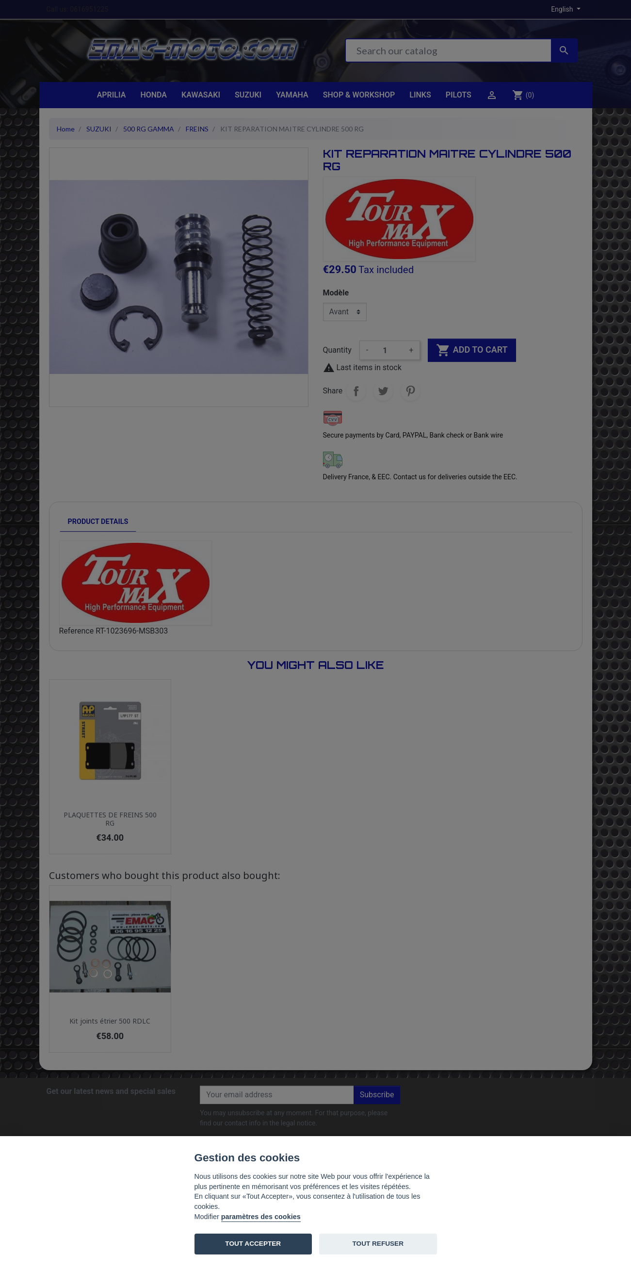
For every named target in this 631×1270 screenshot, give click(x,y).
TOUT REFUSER (378, 1243)
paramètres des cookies (261, 1217)
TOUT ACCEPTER (253, 1243)
